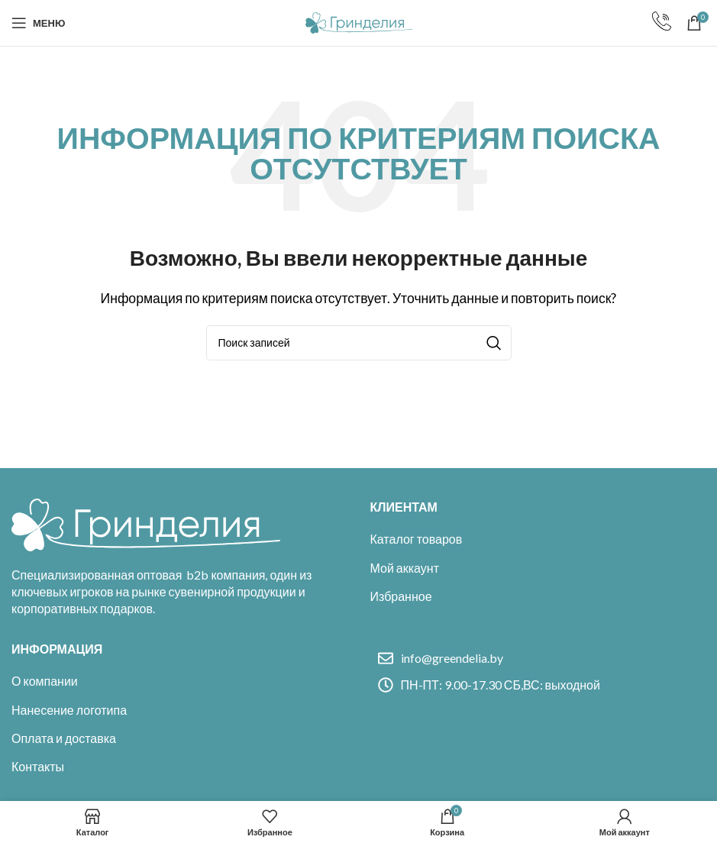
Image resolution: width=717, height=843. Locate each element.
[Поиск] (359, 342)
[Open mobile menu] (38, 23)
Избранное (401, 596)
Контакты (37, 766)
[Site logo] (358, 21)
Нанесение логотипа (69, 709)
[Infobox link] (661, 22)
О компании (44, 680)
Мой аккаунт (404, 567)
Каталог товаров (416, 538)
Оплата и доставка (63, 738)
